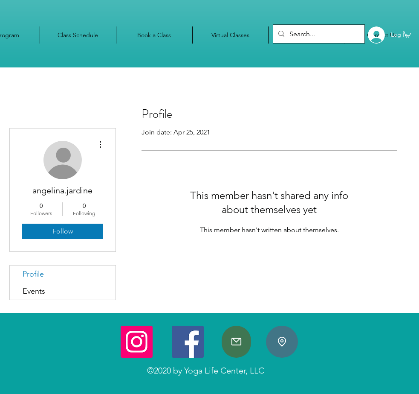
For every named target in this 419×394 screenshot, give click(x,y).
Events (34, 291)
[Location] (282, 342)
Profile (33, 274)
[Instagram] (137, 342)
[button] (407, 34)
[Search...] (318, 34)
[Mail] (236, 342)
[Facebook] (188, 342)
